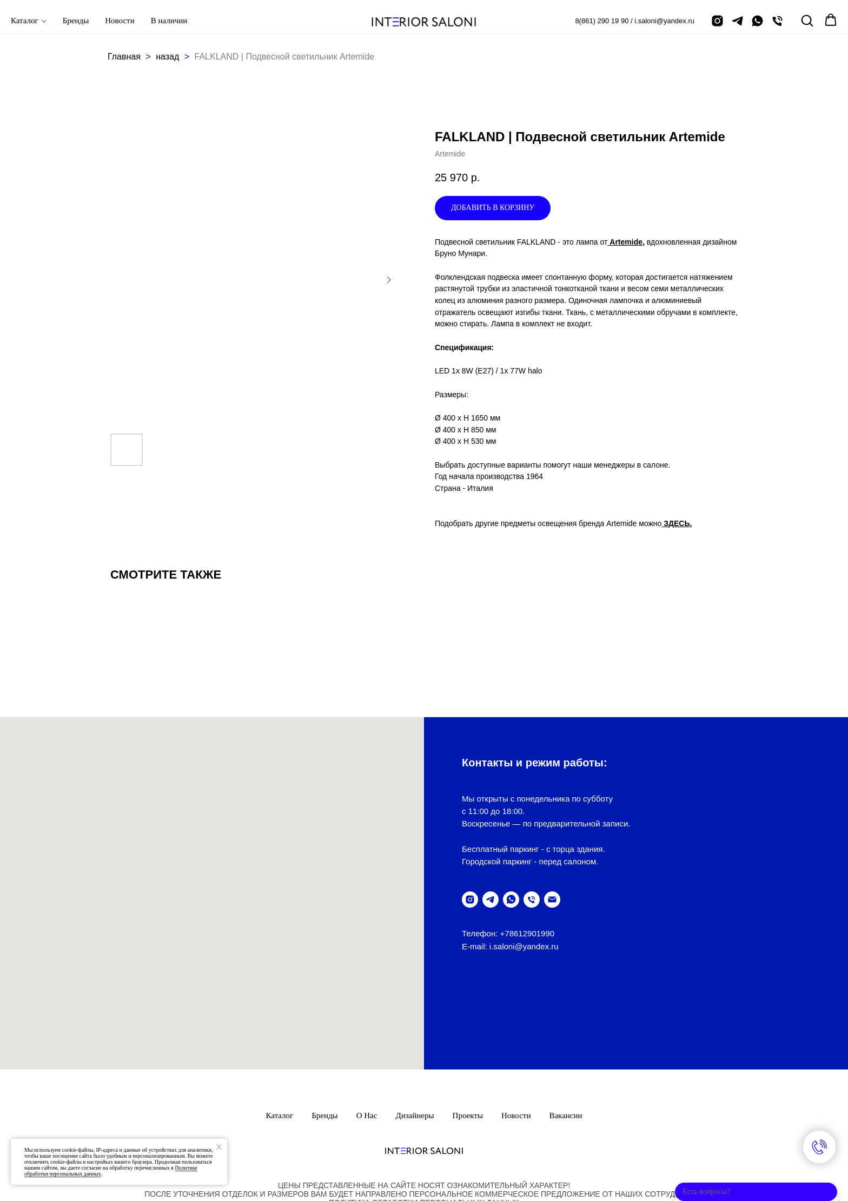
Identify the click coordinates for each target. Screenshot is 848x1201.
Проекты (468, 1036)
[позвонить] (777, 21)
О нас (366, 1036)
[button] (806, 20)
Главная (124, 56)
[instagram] (717, 21)
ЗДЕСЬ (675, 523)
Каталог (24, 20)
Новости (119, 20)
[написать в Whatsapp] (757, 21)
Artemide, (625, 242)
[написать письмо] (552, 899)
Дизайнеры (414, 1036)
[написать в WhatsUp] (511, 899)
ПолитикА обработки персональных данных (424, 1123)
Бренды (76, 20)
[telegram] (737, 21)
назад (169, 56)
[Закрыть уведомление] (219, 1146)
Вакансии (565, 1036)
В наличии (169, 20)
